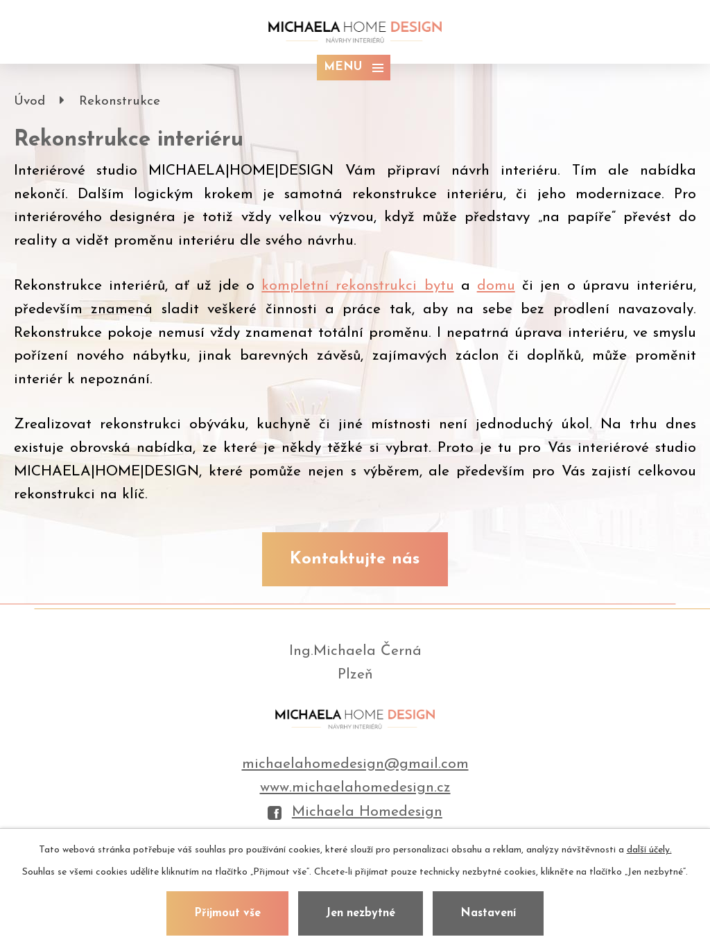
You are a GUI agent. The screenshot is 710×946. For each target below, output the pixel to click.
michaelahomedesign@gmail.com (355, 764)
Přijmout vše (227, 913)
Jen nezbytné (360, 913)
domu (496, 286)
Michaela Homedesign (355, 812)
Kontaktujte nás (355, 559)
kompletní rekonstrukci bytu (357, 286)
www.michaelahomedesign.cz (355, 787)
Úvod (29, 101)
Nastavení (488, 913)
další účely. (649, 850)
